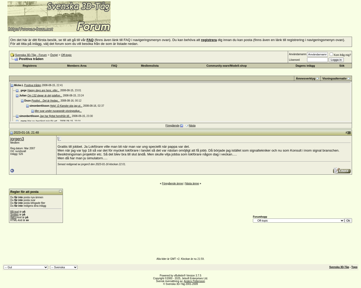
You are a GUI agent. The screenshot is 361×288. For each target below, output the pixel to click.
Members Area (77, 65)
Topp (354, 267)
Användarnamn (297, 54)
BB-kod (14, 211)
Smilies (14, 214)
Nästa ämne (192, 183)
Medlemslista (150, 65)
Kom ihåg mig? (340, 55)
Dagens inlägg (305, 65)
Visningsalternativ (334, 78)
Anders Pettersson (194, 281)
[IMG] (13, 217)
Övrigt (54, 54)
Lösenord (294, 59)
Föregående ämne (172, 183)
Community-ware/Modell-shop (226, 65)
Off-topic (66, 54)
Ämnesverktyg (305, 78)
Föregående (172, 125)
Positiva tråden (32, 85)
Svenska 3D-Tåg (339, 267)
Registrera (29, 65)
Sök (341, 65)
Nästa (192, 125)
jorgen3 (17, 139)
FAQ (114, 65)
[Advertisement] (173, 24)
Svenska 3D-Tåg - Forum (31, 54)
